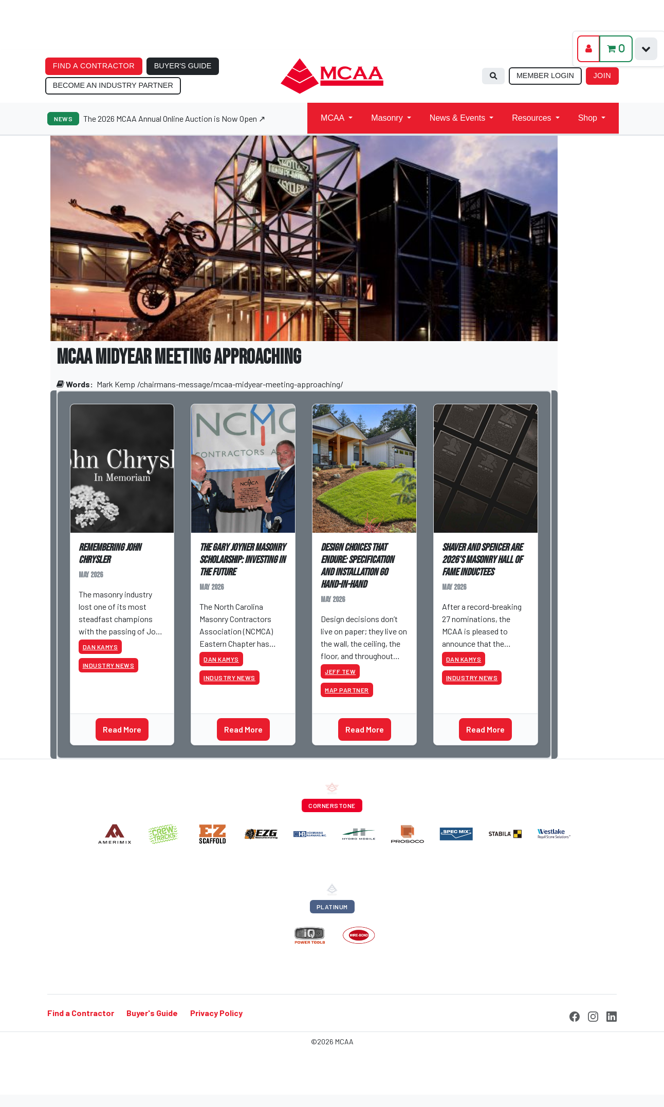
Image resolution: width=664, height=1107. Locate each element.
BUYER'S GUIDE (183, 66)
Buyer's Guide (152, 1013)
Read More (122, 729)
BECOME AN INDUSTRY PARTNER (113, 85)
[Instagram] (593, 1015)
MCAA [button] (332, 118)
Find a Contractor (80, 1013)
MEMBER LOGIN (545, 75)
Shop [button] (587, 118)
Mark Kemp (116, 384)
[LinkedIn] (611, 1015)
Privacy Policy (216, 1013)
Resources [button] (531, 118)
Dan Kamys (100, 646)
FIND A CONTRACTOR (94, 66)
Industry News (109, 665)
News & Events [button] (457, 118)
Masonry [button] (386, 118)
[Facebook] (574, 1015)
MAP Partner (347, 689)
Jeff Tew (340, 671)
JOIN (602, 75)
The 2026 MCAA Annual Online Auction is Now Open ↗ (174, 118)
